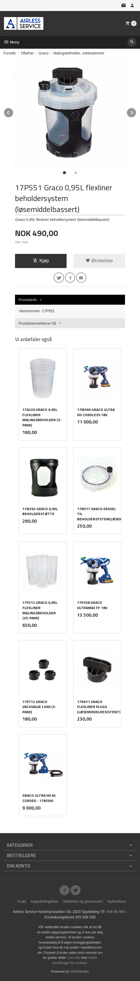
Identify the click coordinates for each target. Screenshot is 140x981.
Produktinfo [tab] (28, 299)
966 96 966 (116, 912)
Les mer (74, 958)
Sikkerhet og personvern (83, 901)
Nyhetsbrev (117, 901)
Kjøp (41, 260)
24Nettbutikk (79, 971)
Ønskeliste (99, 260)
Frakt (22, 901)
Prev (13, 111)
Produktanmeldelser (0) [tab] (37, 323)
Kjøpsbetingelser (44, 901)
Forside (9, 53)
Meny (11, 42)
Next (136, 111)
